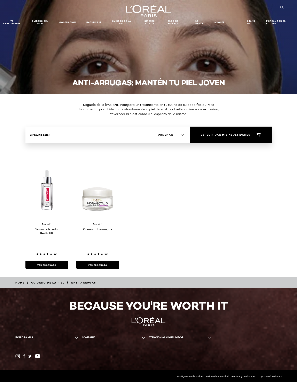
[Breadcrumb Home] (20, 282)
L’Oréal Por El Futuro (276, 22)
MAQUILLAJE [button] (94, 22)
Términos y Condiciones (243, 376)
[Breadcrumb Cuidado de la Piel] (48, 282)
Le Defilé (199, 22)
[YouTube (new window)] (37, 356)
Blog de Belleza (173, 22)
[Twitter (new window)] (30, 356)
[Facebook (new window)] (24, 356)
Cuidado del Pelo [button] (40, 22)
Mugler (219, 22)
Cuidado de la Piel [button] (121, 22)
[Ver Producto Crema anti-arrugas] (97, 265)
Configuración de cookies (190, 376)
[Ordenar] (171, 134)
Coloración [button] (67, 22)
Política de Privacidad (217, 376)
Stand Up (251, 22)
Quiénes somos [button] (149, 22)
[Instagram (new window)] (17, 356)
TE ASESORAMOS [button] (12, 22)
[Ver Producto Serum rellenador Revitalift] (46, 265)
